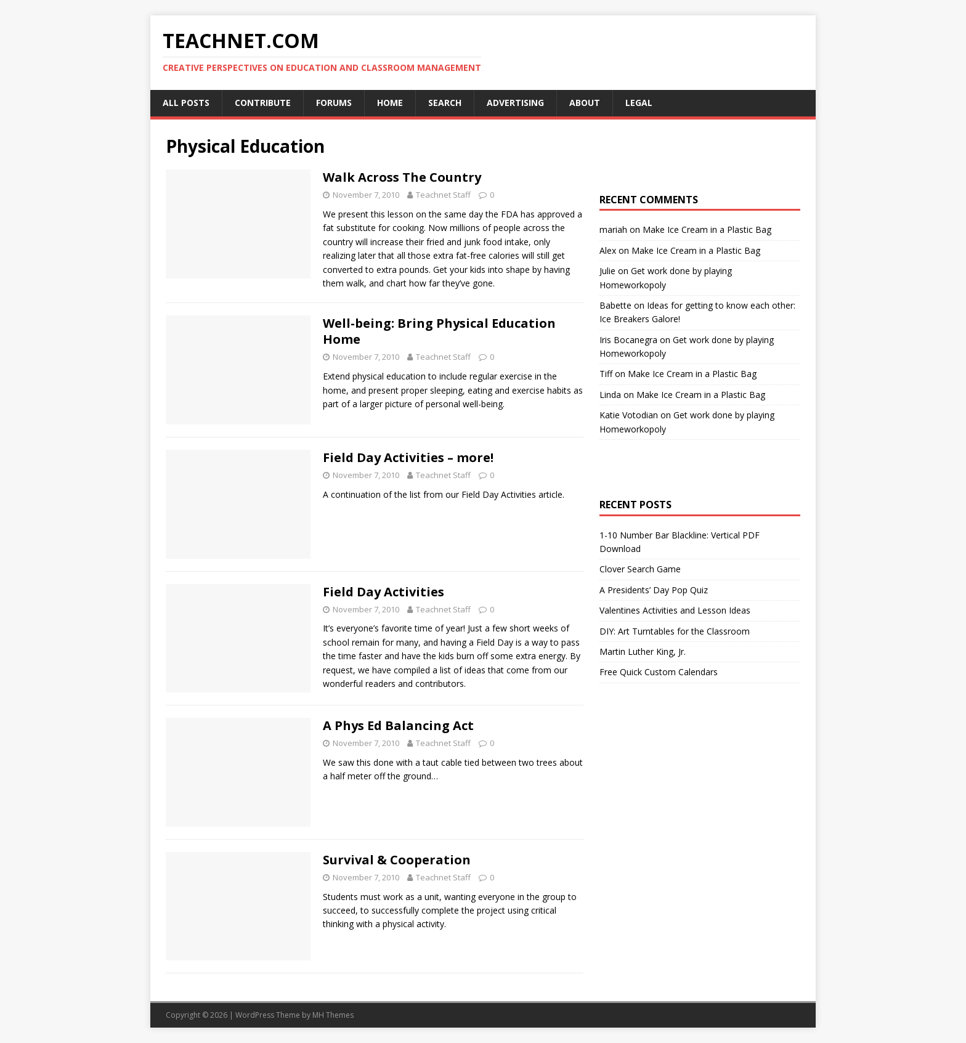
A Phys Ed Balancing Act (398, 725)
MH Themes (333, 1015)
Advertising (515, 102)
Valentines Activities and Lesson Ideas (674, 610)
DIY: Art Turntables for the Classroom (674, 631)
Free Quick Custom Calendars (658, 672)
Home (390, 102)
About (584, 102)
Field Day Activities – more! (408, 457)
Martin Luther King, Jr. (642, 651)
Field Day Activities (383, 591)
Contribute (263, 102)
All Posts (186, 102)
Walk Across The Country (402, 177)
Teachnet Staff (443, 194)
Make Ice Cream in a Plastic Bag (707, 229)
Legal (638, 102)
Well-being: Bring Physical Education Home (439, 331)
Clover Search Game (640, 569)
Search (444, 102)
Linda (610, 394)
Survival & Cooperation (397, 859)
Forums (334, 102)
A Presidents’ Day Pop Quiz (653, 590)
